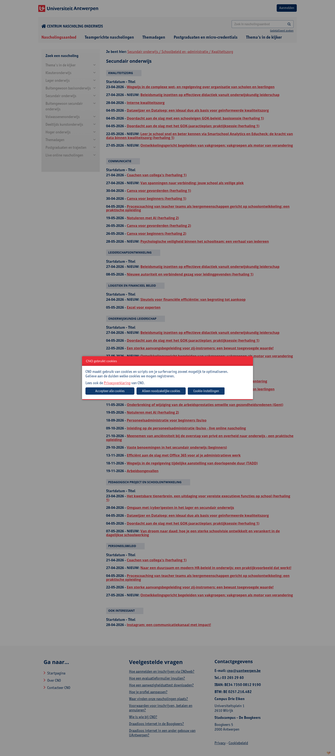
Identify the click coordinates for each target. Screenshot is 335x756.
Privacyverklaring (117, 383)
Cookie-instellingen (206, 391)
